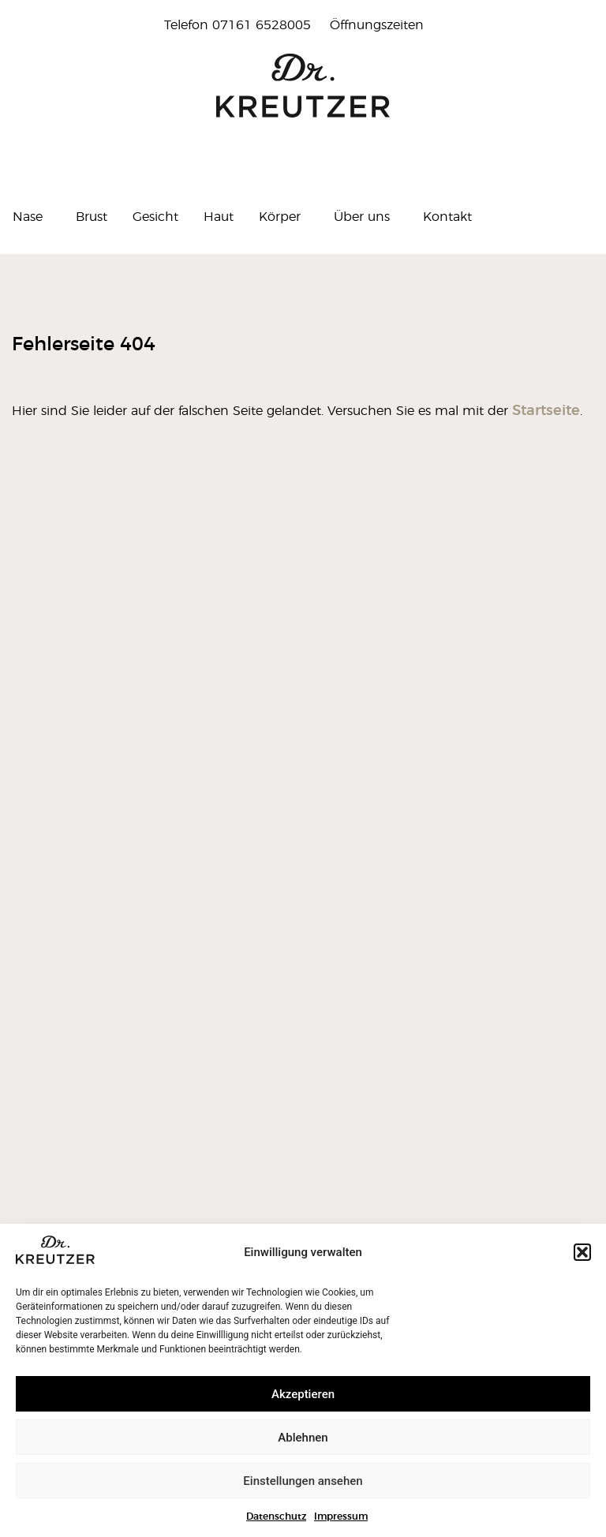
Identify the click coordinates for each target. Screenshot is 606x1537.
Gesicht (155, 217)
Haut (219, 217)
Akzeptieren (303, 1394)
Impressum (341, 1516)
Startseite (546, 411)
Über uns (366, 217)
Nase (31, 217)
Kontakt (447, 217)
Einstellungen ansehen (302, 1481)
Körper (284, 217)
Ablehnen (302, 1437)
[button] (582, 1252)
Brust (91, 217)
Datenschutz (276, 1516)
